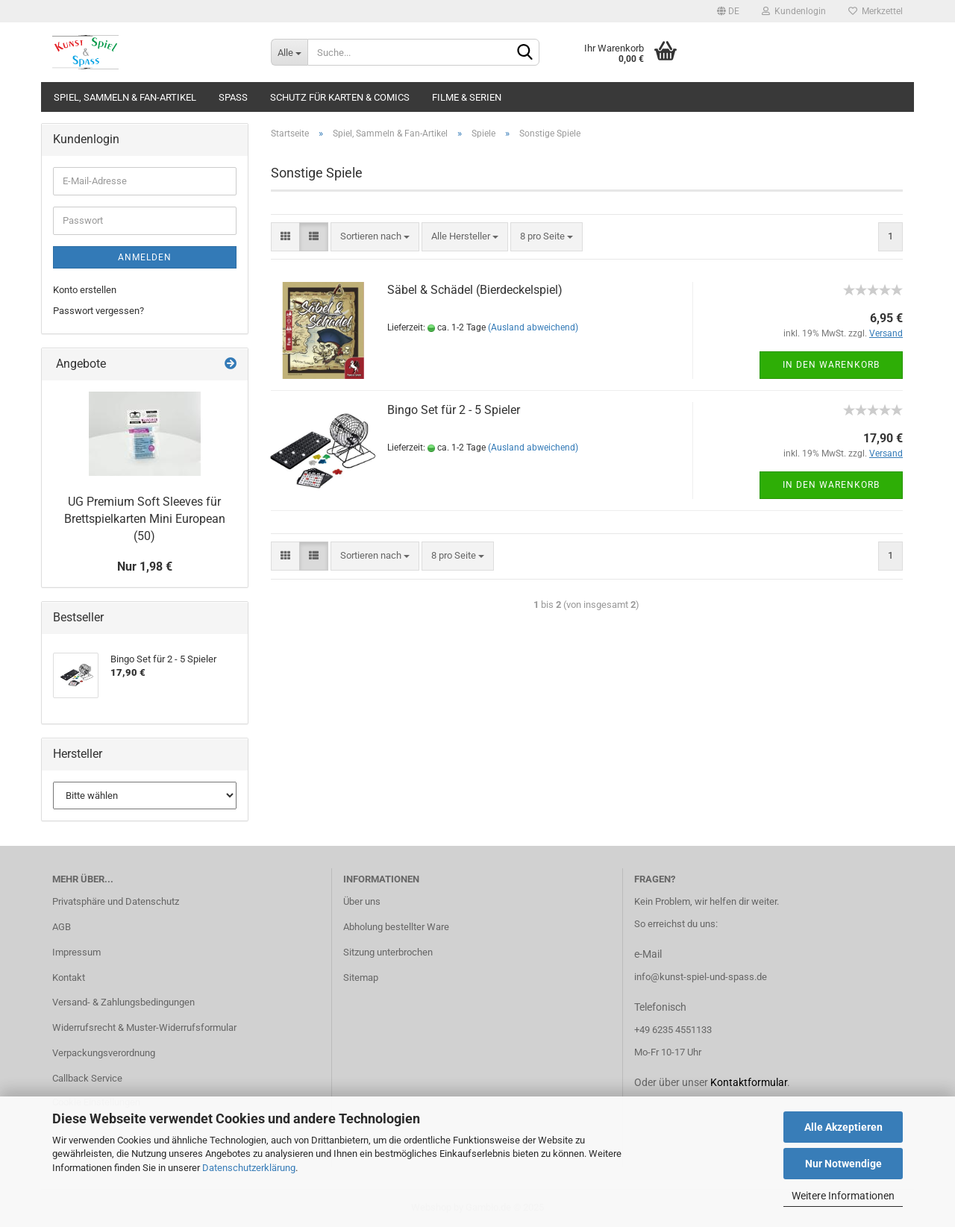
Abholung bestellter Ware (396, 926)
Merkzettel (875, 11)
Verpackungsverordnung (103, 1052)
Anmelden (145, 257)
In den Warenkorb (831, 365)
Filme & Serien (466, 97)
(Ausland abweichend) (533, 327)
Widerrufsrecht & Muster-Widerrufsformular (144, 1027)
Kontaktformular (748, 1082)
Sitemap (360, 977)
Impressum (76, 952)
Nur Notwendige (843, 1164)
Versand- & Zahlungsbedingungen (123, 1002)
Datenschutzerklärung (248, 1167)
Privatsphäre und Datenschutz (115, 901)
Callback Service (87, 1078)
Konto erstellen (84, 289)
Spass (233, 97)
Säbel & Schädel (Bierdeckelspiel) (475, 290)
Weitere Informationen (843, 1196)
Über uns (362, 901)
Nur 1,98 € (144, 566)
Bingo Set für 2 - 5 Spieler (453, 410)
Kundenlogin (794, 11)
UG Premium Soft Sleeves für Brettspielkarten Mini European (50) (144, 519)
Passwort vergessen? (98, 310)
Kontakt (68, 977)
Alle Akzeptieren (843, 1127)
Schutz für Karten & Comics (340, 97)
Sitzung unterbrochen (388, 952)
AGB (61, 926)
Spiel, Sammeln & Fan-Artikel (125, 97)
